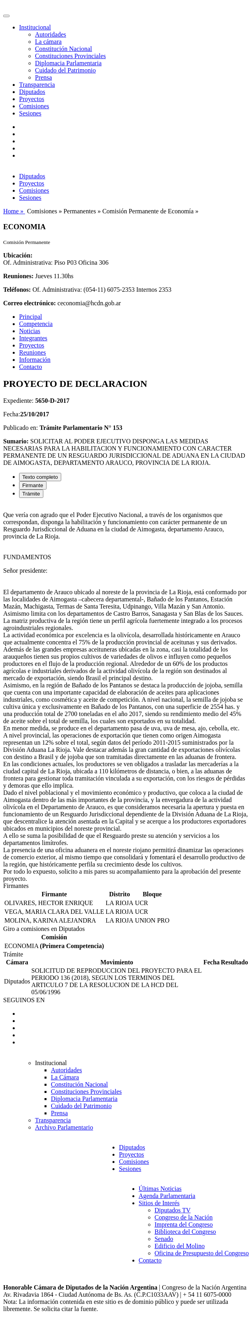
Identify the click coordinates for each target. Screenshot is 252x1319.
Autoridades (50, 34)
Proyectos (31, 99)
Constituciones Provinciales (70, 56)
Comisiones (34, 106)
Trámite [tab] (31, 494)
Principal (30, 316)
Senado (164, 1238)
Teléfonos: (17, 289)
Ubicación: (18, 255)
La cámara (48, 41)
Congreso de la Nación (184, 1217)
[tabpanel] (126, 693)
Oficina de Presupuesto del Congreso (202, 1253)
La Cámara (65, 1077)
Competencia (35, 323)
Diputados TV (173, 1210)
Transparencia (37, 84)
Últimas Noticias (160, 1188)
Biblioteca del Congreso (185, 1231)
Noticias (29, 331)
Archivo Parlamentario (64, 1127)
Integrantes (33, 338)
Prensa (43, 77)
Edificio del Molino (180, 1246)
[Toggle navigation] (6, 16)
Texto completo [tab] (40, 477)
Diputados (32, 91)
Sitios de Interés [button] (159, 1203)
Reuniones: (18, 276)
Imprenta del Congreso (184, 1224)
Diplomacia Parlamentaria (68, 63)
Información (34, 359)
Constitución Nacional (63, 48)
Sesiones (30, 113)
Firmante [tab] (32, 485)
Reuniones (32, 352)
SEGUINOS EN (24, 1000)
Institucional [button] (35, 27)
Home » (14, 211)
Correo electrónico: (29, 303)
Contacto (30, 366)
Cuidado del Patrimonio (65, 70)
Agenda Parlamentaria (167, 1195)
